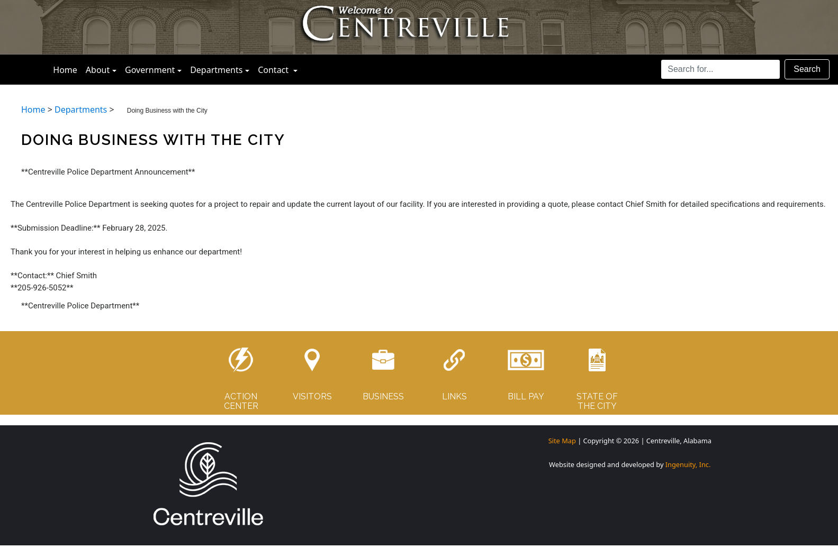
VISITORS (312, 396)
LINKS (454, 396)
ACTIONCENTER (241, 401)
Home (67, 69)
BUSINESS (383, 396)
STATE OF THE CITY (597, 401)
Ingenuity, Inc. (688, 464)
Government (150, 70)
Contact (280, 69)
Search (807, 69)
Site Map (562, 440)
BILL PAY (526, 396)
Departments (216, 70)
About (98, 70)
